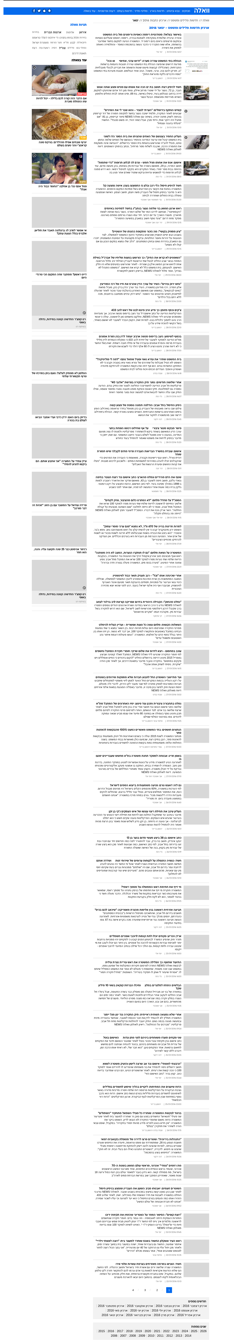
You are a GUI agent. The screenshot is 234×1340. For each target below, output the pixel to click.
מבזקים (183, 11)
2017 (116, 1331)
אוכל (126, 3)
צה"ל (59, 48)
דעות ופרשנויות (102, 11)
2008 (129, 1335)
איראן (79, 32)
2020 (144, 1331)
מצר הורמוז (52, 43)
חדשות (182, 3)
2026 (200, 1331)
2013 (175, 1335)
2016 (107, 1331)
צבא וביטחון (169, 11)
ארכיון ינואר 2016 (109, 1315)
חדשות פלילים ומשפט (181, 20)
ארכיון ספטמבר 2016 (108, 1305)
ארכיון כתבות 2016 (151, 20)
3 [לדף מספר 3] (141, 1290)
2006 (110, 1335)
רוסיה (50, 48)
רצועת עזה (40, 48)
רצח (31, 48)
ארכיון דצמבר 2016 (191, 1305)
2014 (184, 1335)
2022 (163, 1331)
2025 (190, 1331)
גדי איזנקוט (49, 38)
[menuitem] (179, 4)
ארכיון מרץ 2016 (160, 1315)
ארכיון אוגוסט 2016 (182, 1310)
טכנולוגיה (88, 3)
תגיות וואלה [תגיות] (75, 25)
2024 (181, 1331)
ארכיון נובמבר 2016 (164, 1305)
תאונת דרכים (76, 53)
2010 (147, 1335)
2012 (166, 1335)
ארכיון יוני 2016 (136, 1310)
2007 (120, 1335)
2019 (135, 1331)
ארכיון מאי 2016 (114, 1310)
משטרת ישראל (37, 43)
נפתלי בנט (78, 48)
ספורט (169, 3)
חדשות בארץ (153, 11)
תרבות (157, 3)
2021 (153, 1331)
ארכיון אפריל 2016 (185, 1315)
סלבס (146, 3)
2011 (157, 1335)
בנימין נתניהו (62, 38)
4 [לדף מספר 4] (129, 1290)
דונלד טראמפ (36, 38)
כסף (135, 3)
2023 (172, 1331)
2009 (138, 1335)
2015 (98, 1331)
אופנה (75, 3)
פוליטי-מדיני (137, 11)
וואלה (202, 20)
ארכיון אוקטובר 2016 (137, 1305)
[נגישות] (5, 3)
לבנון (69, 43)
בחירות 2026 (76, 38)
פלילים (67, 48)
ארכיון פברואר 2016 (135, 1315)
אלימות (67, 32)
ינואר (132, 20)
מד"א (62, 43)
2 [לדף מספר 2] (153, 1290)
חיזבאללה (78, 43)
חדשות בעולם (121, 11)
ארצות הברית (49, 32)
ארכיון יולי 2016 (157, 1310)
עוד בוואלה (86, 11)
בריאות (115, 3)
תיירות (102, 3)
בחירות (32, 32)
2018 (126, 1331)
